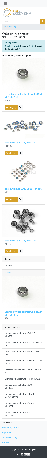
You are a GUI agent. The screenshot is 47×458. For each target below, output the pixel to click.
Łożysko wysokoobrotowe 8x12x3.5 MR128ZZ (20, 414)
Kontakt (5, 442)
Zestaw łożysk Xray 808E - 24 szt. (23, 188)
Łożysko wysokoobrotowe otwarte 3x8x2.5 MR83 (23, 362)
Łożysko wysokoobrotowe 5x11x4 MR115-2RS (23, 344)
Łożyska (8, 265)
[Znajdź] (21, 21)
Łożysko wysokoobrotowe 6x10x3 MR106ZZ (20, 404)
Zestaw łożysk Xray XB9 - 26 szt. (23, 240)
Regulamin (6, 432)
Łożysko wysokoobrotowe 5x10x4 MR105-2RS (23, 371)
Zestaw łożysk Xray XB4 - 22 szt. (23, 142)
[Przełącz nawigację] (5, 3)
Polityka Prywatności (11, 427)
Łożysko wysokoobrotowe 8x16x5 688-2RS (22, 353)
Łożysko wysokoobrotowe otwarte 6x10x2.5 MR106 (20, 395)
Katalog (12, 26)
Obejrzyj (11, 107)
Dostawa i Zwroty (9, 437)
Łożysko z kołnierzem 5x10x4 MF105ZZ (22, 379)
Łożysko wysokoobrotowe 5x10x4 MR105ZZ (20, 386)
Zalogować (25, 46)
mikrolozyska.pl (31, 449)
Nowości (8, 272)
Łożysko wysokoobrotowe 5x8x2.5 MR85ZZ (20, 334)
